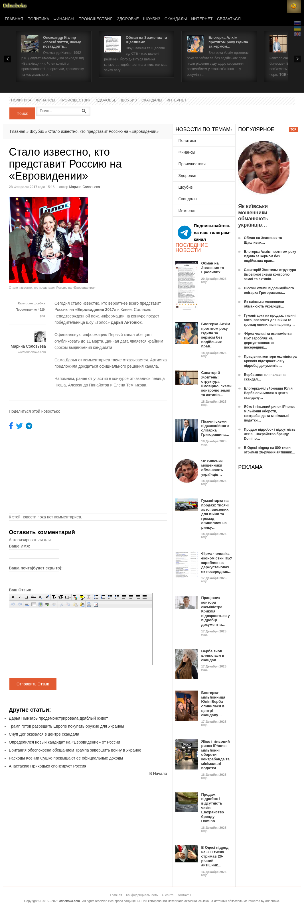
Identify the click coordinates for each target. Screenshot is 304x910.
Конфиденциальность (142, 895)
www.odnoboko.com (32, 352)
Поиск (22, 113)
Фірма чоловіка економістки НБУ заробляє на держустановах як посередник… (216, 562)
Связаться (229, 19)
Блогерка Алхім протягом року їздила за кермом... (228, 41)
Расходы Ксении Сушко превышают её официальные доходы (66, 758)
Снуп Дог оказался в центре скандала (44, 734)
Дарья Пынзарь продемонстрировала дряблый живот (58, 718)
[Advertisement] (136, 237)
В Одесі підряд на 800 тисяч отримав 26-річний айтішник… (214, 856)
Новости (15, 6)
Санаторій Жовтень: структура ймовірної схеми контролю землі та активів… (216, 383)
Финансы (63, 19)
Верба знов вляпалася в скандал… (212, 655)
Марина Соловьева (84, 187)
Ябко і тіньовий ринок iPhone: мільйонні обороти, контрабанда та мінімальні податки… (215, 754)
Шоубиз (151, 19)
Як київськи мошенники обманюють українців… (212, 468)
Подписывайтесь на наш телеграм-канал (204, 232)
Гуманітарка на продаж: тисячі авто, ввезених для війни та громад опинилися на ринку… (215, 514)
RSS (294, 6)
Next (297, 59)
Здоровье (128, 19)
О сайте (167, 895)
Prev (7, 59)
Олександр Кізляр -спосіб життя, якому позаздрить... (62, 41)
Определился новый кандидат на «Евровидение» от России (64, 742)
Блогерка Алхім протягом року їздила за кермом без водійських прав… (215, 335)
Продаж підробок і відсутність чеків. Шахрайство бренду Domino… (269, 434)
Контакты (184, 895)
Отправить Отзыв (33, 684)
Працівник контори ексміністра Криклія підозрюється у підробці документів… (270, 361)
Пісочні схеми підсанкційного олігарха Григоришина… (215, 428)
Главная (14, 19)
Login (280, 6)
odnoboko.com (69, 901)
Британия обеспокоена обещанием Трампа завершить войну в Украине (75, 750)
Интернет (201, 19)
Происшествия (95, 19)
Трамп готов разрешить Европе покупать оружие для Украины (66, 726)
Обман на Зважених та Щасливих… (212, 267)
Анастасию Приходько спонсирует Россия (47, 766)
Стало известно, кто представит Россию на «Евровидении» (103, 131)
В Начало (158, 773)
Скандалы (176, 19)
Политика (38, 19)
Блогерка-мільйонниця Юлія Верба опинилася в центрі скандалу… (213, 704)
